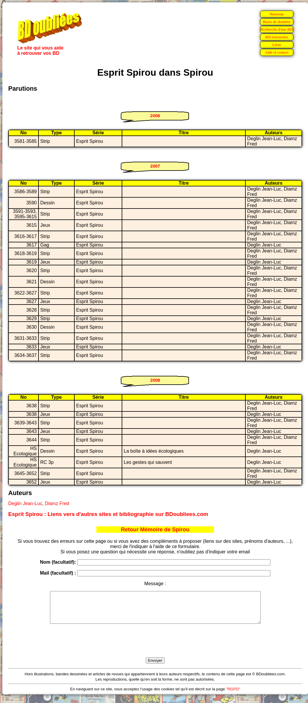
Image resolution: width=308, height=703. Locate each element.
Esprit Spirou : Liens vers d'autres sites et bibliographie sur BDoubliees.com (108, 514)
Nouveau (277, 14)
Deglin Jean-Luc (25, 503)
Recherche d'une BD (277, 29)
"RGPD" (233, 695)
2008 (155, 380)
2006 (155, 115)
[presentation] (155, 647)
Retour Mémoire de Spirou (155, 529)
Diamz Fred (57, 503)
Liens (276, 44)
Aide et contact (277, 52)
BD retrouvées (276, 37)
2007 (155, 165)
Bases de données (276, 21)
